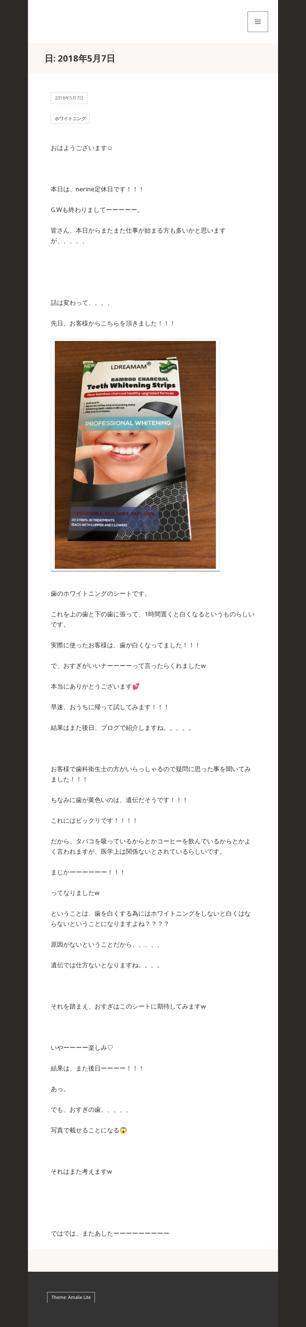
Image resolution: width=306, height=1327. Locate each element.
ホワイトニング (70, 118)
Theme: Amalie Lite (71, 1297)
